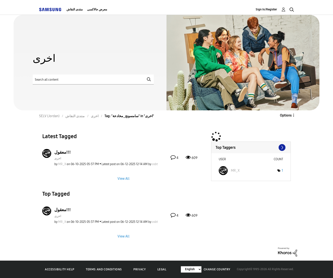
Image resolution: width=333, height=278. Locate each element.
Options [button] (286, 115)
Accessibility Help (59, 269)
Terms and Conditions (104, 269)
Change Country (217, 269)
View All (123, 179)
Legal (161, 269)
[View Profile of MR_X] (62, 164)
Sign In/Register (266, 9)
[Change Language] (191, 269)
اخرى (57, 158)
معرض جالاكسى (97, 9)
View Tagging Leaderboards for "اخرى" (251, 147)
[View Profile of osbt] (155, 164)
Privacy (139, 269)
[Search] (93, 79)
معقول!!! (62, 152)
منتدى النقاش (74, 9)
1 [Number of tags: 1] (282, 170)
